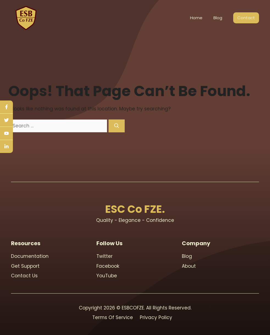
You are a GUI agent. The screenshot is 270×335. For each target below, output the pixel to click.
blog (187, 256)
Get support (25, 266)
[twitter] (6, 120)
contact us (24, 275)
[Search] (116, 126)
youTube (106, 275)
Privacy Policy (156, 317)
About (189, 266)
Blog (217, 18)
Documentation (30, 256)
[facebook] (6, 107)
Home (196, 18)
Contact (246, 18)
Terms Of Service (112, 317)
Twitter (104, 256)
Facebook (107, 266)
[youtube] (6, 133)
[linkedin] (6, 146)
